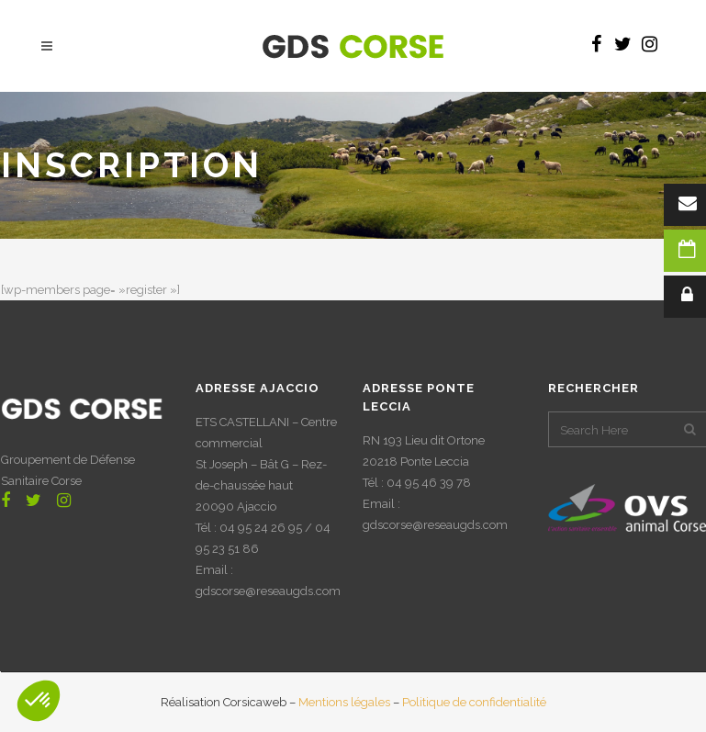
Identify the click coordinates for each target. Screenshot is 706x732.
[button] (39, 701)
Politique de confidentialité (474, 702)
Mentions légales (344, 702)
